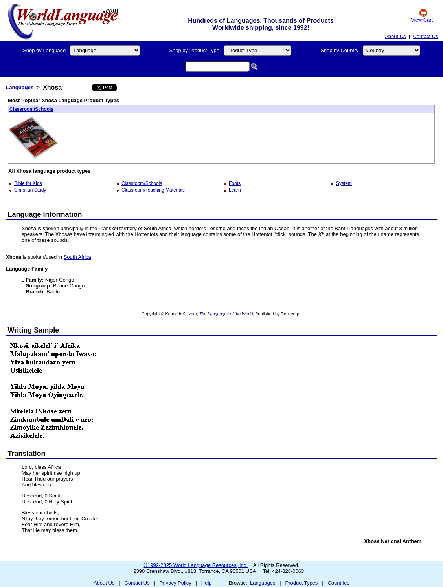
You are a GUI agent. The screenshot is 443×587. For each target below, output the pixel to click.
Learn (235, 190)
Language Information (45, 214)
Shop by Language (44, 50)
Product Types (301, 583)
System (344, 183)
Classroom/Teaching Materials (153, 190)
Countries (338, 583)
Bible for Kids (28, 183)
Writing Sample (33, 330)
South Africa (77, 257)
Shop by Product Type (194, 50)
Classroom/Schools (31, 109)
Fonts (235, 183)
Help (206, 583)
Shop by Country (339, 50)
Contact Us (425, 36)
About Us (395, 36)
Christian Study (30, 190)
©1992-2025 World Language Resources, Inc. (196, 565)
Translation (27, 453)
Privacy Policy (175, 583)
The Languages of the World (226, 313)
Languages (19, 87)
